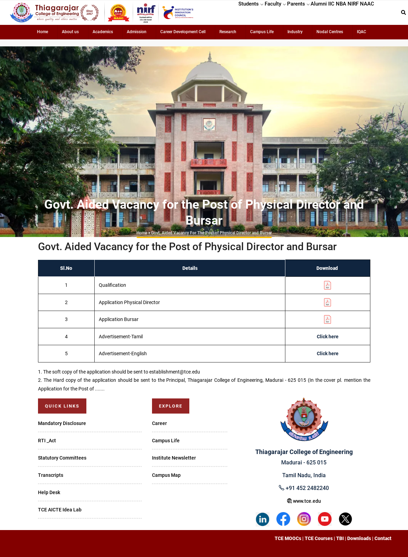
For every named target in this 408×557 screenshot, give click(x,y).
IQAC (361, 31)
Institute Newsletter (174, 458)
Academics (103, 31)
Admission (136, 31)
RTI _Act (47, 440)
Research (227, 31)
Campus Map (166, 475)
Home (42, 31)
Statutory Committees (62, 458)
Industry (295, 31)
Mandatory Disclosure (62, 423)
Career (159, 423)
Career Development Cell (183, 31)
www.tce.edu (304, 501)
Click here (328, 336)
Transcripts (50, 475)
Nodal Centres (329, 31)
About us (70, 31)
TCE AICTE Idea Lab (60, 509)
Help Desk (49, 492)
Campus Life (262, 31)
